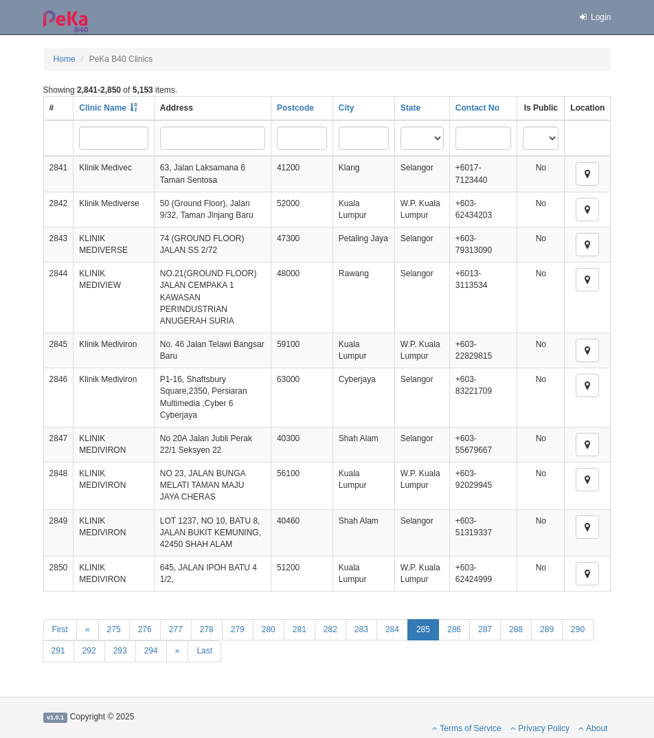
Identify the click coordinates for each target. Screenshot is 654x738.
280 (268, 629)
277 (176, 629)
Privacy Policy (540, 728)
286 (454, 629)
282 (330, 629)
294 (151, 651)
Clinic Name (102, 108)
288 (516, 629)
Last (204, 651)
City (346, 108)
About (592, 728)
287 (485, 629)
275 (114, 629)
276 (145, 629)
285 (423, 629)
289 (547, 629)
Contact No (477, 108)
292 (89, 651)
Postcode (295, 108)
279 (238, 629)
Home (65, 59)
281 (299, 629)
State (410, 108)
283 (361, 629)
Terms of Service (466, 728)
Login (594, 17)
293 (120, 651)
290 (578, 629)
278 (207, 629)
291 (58, 651)
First (60, 629)
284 (392, 629)
